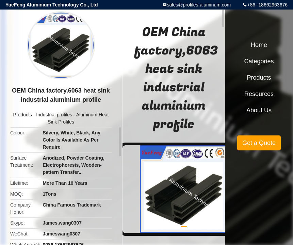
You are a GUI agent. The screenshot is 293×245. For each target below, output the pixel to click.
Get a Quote (259, 143)
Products (22, 114)
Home (259, 45)
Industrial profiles (54, 114)
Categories (259, 61)
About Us (259, 110)
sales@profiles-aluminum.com (199, 4)
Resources (259, 94)
